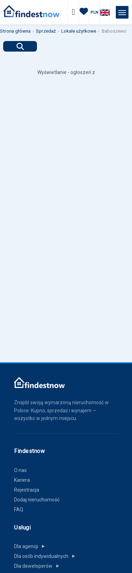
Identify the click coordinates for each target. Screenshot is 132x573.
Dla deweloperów (38, 566)
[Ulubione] (84, 12)
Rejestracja (26, 490)
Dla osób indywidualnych (46, 556)
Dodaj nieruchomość (36, 499)
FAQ (18, 509)
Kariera (22, 480)
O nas (20, 470)
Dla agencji (31, 546)
